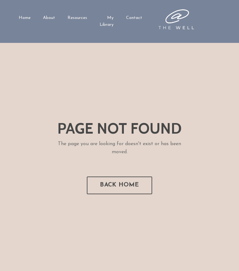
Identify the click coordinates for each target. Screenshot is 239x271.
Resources (77, 18)
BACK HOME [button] (119, 185)
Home (24, 18)
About (49, 18)
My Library (107, 21)
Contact (134, 18)
